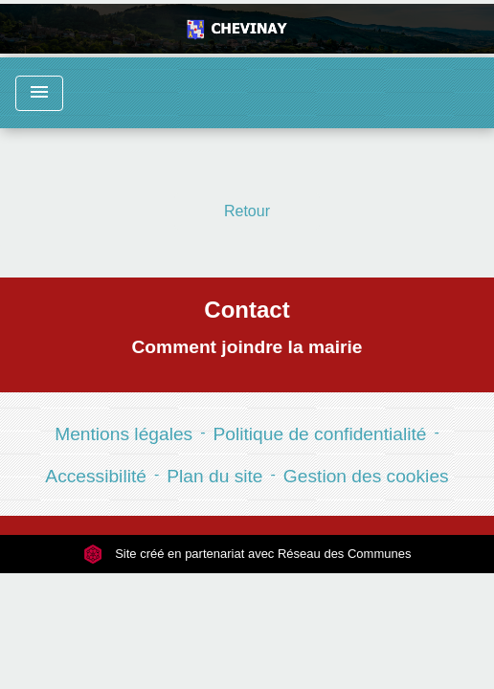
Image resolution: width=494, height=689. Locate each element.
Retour (247, 211)
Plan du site (214, 476)
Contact (246, 309)
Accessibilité (95, 476)
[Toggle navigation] (39, 93)
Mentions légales (123, 434)
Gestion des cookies (366, 476)
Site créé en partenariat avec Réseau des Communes (247, 553)
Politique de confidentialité (320, 434)
